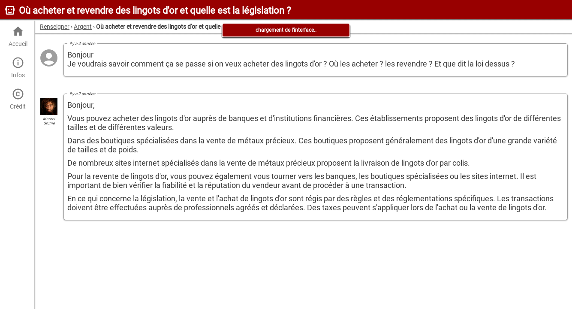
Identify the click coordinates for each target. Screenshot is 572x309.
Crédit (18, 99)
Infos (18, 67)
